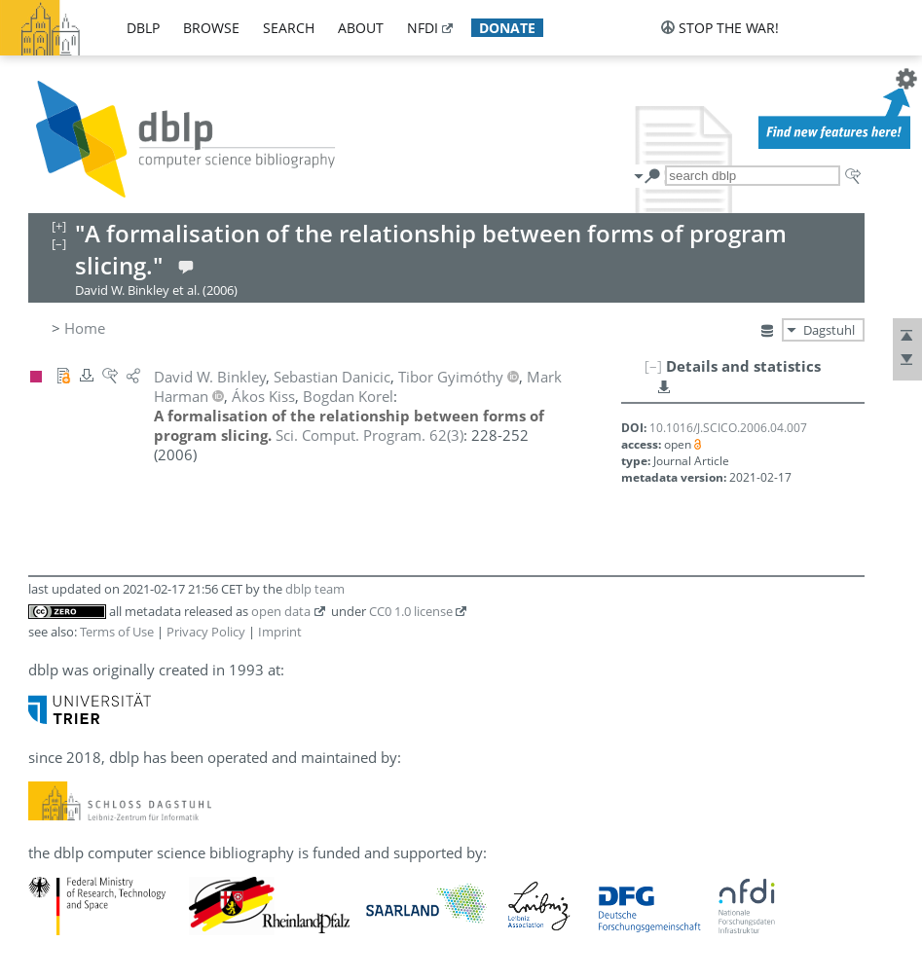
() (369, 435)
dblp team (315, 589)
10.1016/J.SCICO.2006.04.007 (728, 427)
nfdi (422, 27)
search (288, 27)
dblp (143, 27)
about (361, 27)
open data (281, 611)
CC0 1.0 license (411, 611)
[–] (653, 366)
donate (507, 27)
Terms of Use (117, 631)
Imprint (280, 631)
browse (211, 27)
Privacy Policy (205, 631)
